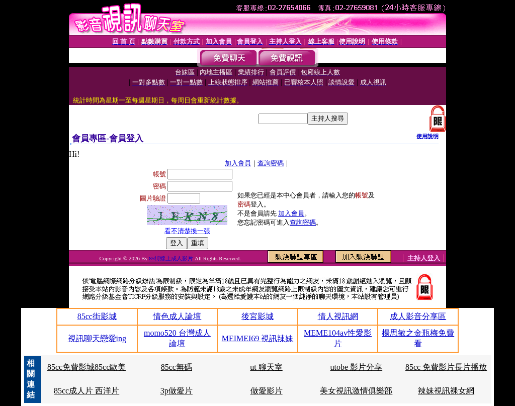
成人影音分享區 (418, 316)
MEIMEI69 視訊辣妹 (258, 338)
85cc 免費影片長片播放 (446, 367)
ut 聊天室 (266, 367)
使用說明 (427, 136)
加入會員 (238, 163)
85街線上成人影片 (172, 258)
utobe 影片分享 (356, 367)
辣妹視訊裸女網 (446, 390)
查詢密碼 (271, 163)
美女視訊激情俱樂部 (356, 390)
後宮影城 (257, 316)
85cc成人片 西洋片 (86, 390)
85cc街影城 (97, 316)
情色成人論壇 (177, 316)
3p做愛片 (176, 390)
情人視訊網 (338, 316)
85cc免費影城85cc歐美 (86, 367)
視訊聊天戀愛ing (97, 338)
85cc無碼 (176, 367)
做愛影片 (266, 390)
